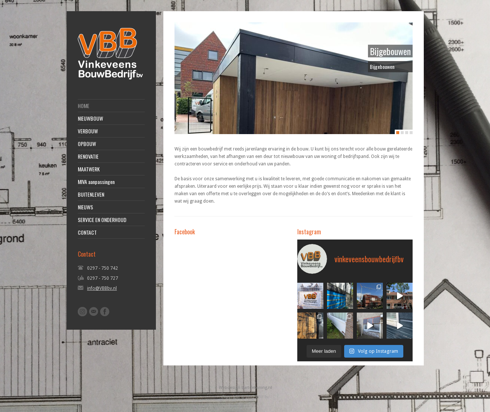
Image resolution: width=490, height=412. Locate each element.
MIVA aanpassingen (96, 181)
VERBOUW (88, 131)
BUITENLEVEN (91, 194)
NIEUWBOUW (90, 118)
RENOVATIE (88, 156)
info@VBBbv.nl (102, 288)
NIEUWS (85, 207)
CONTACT (87, 232)
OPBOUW (87, 143)
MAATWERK (89, 169)
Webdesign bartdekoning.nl (245, 387)
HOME (83, 105)
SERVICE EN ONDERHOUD (102, 219)
